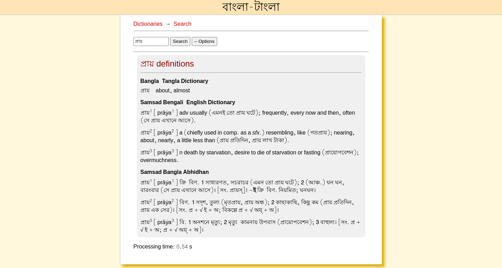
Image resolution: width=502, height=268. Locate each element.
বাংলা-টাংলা (251, 7)
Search (182, 24)
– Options (204, 41)
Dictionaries (148, 24)
